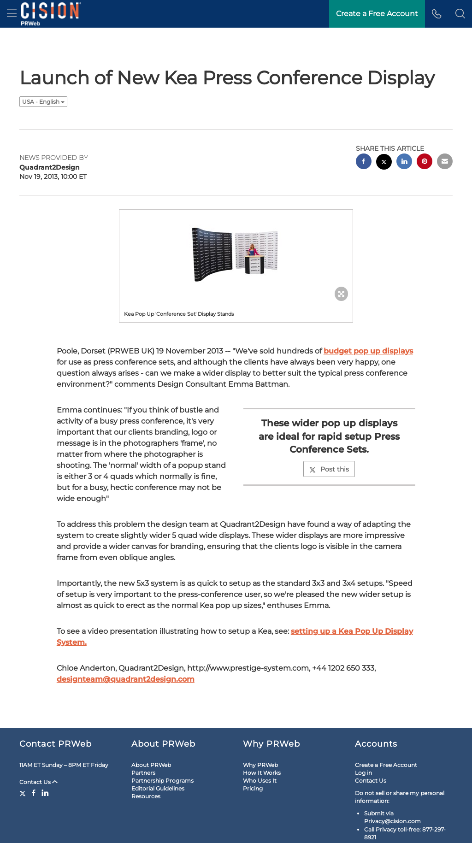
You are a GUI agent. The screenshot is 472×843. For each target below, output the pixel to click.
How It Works (262, 772)
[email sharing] (445, 162)
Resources (145, 796)
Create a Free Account (386, 764)
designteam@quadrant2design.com (126, 679)
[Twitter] (23, 792)
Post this (329, 469)
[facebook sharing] (364, 162)
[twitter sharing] (384, 163)
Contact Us (38, 781)
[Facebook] (34, 792)
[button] (460, 14)
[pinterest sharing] (424, 162)
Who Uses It (260, 780)
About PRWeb (151, 764)
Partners (143, 772)
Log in (363, 772)
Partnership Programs (162, 780)
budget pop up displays (368, 351)
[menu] (12, 14)
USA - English (43, 101)
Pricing (253, 788)
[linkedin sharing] (404, 162)
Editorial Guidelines (157, 788)
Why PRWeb (260, 764)
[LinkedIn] (45, 792)
